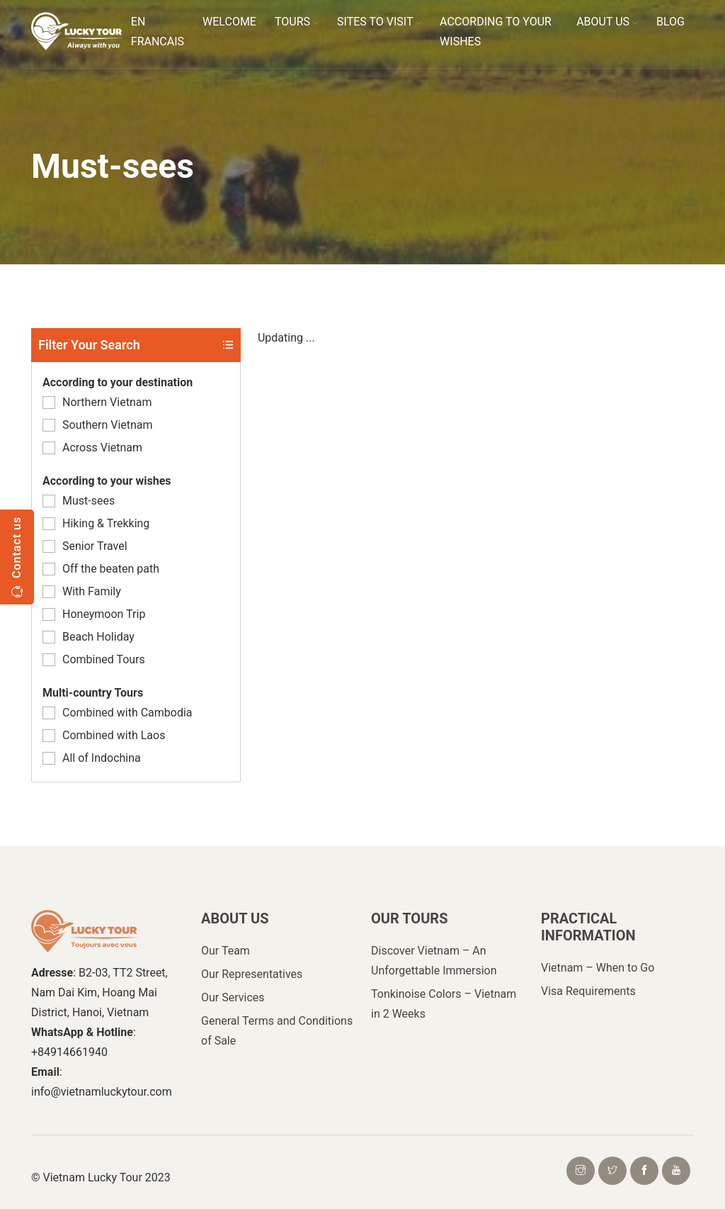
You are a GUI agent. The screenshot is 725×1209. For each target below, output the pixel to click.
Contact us (16, 557)
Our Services (233, 997)
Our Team (225, 950)
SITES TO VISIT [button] (379, 21)
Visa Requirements (588, 991)
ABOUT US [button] (607, 21)
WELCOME (229, 21)
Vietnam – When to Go (597, 967)
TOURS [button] (297, 21)
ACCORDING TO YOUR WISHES (496, 31)
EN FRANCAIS (157, 31)
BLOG (670, 21)
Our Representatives (251, 974)
